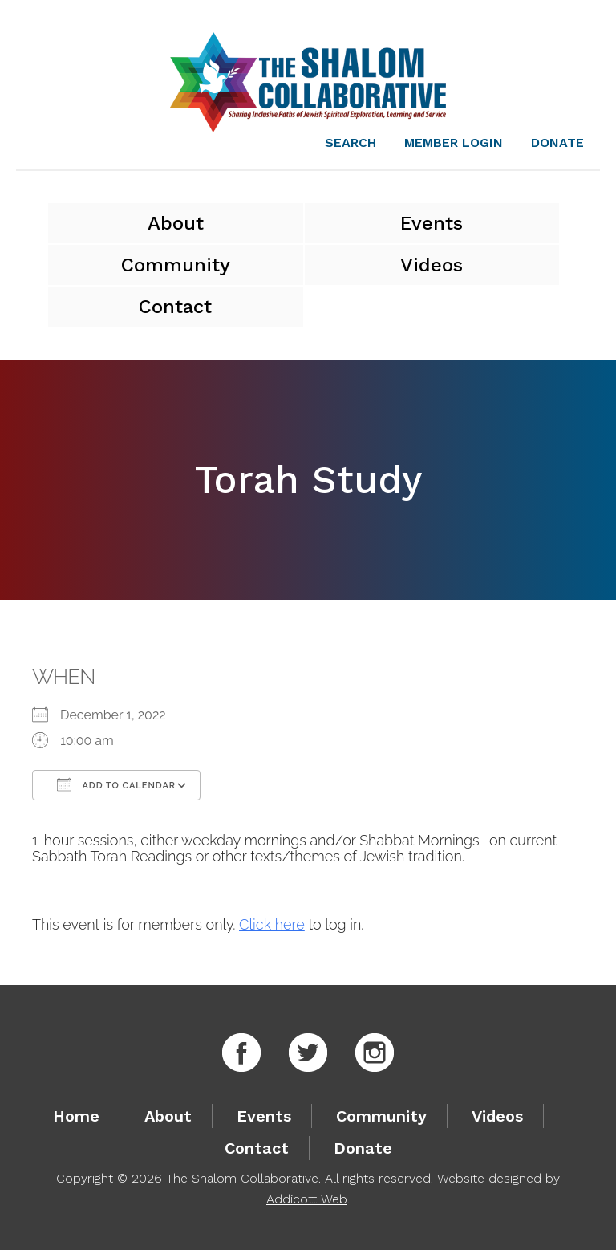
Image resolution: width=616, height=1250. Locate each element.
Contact (175, 306)
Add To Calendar (116, 784)
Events (431, 223)
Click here (272, 924)
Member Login (453, 142)
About (176, 223)
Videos (431, 265)
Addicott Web (306, 1199)
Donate (557, 142)
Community (175, 265)
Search (350, 142)
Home (76, 1116)
